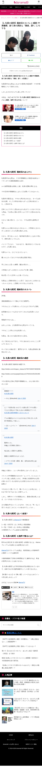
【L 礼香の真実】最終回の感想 (12, 138)
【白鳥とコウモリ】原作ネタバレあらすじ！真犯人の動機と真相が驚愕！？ (20, 666)
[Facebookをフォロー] (16, 607)
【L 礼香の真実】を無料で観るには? (14, 143)
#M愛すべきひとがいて (21, 413)
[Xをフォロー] (13, 607)
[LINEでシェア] (31, 60)
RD (13, 592)
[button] (38, 625)
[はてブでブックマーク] (11, 60)
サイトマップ (11, 739)
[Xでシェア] (11, 55)
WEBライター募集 (31, 744)
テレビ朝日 (5, 587)
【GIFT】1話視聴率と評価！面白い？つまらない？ (19, 646)
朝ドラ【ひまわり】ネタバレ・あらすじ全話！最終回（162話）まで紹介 (20, 652)
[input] (21, 625)
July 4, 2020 (22, 398)
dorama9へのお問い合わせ (11, 744)
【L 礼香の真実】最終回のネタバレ (13, 135)
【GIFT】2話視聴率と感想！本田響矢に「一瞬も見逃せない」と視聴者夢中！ (20, 640)
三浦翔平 (14, 587)
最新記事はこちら (14, 633)
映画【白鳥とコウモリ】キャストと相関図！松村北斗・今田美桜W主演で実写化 (20, 659)
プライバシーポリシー (31, 739)
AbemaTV (18, 520)
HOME (11, 735)
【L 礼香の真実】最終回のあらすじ (13, 133)
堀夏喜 (21, 587)
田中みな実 (29, 587)
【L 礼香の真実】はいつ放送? (12, 141)
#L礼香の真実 (8, 393)
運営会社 (31, 735)
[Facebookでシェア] (31, 55)
